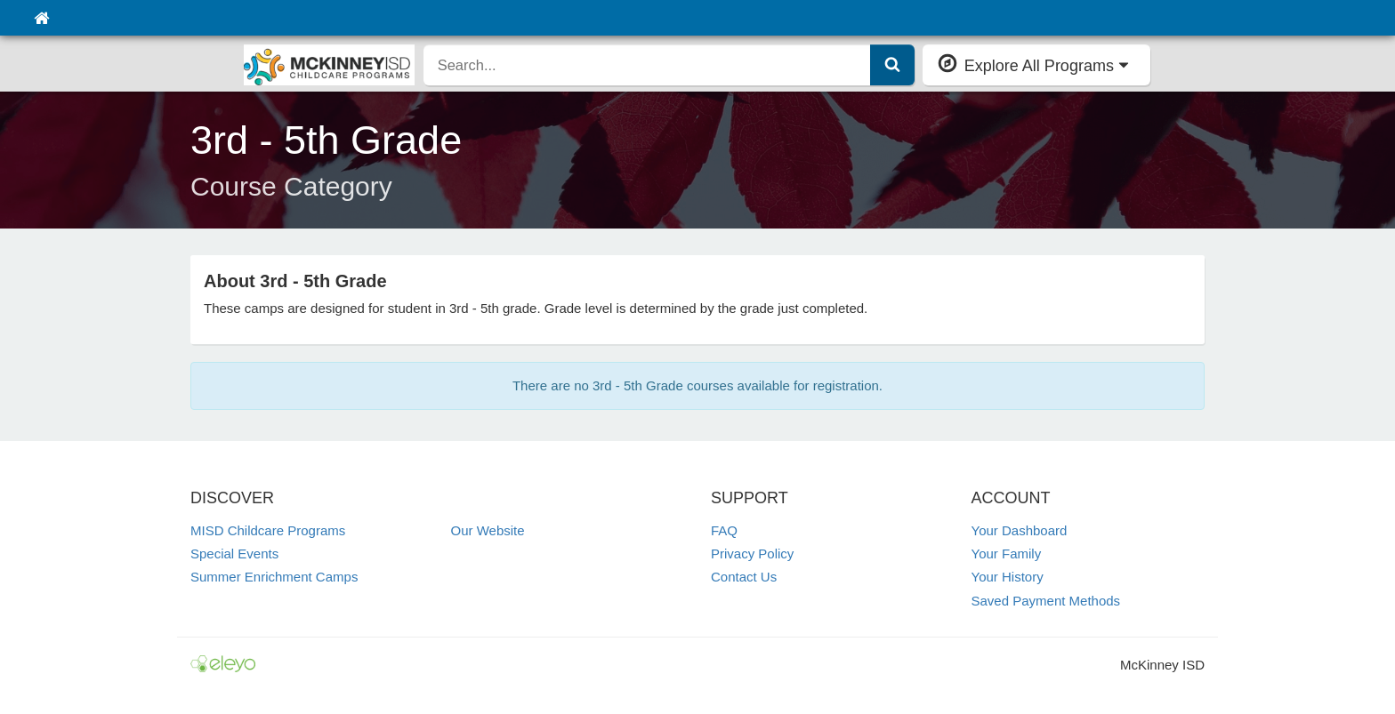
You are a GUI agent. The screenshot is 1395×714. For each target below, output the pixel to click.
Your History (1008, 576)
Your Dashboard (1020, 530)
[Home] (41, 18)
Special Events (234, 553)
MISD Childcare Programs (267, 530)
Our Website (488, 530)
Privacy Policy (752, 553)
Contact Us (744, 576)
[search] (647, 64)
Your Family (1007, 553)
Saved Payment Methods (1046, 600)
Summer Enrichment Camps (274, 576)
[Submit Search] (892, 64)
